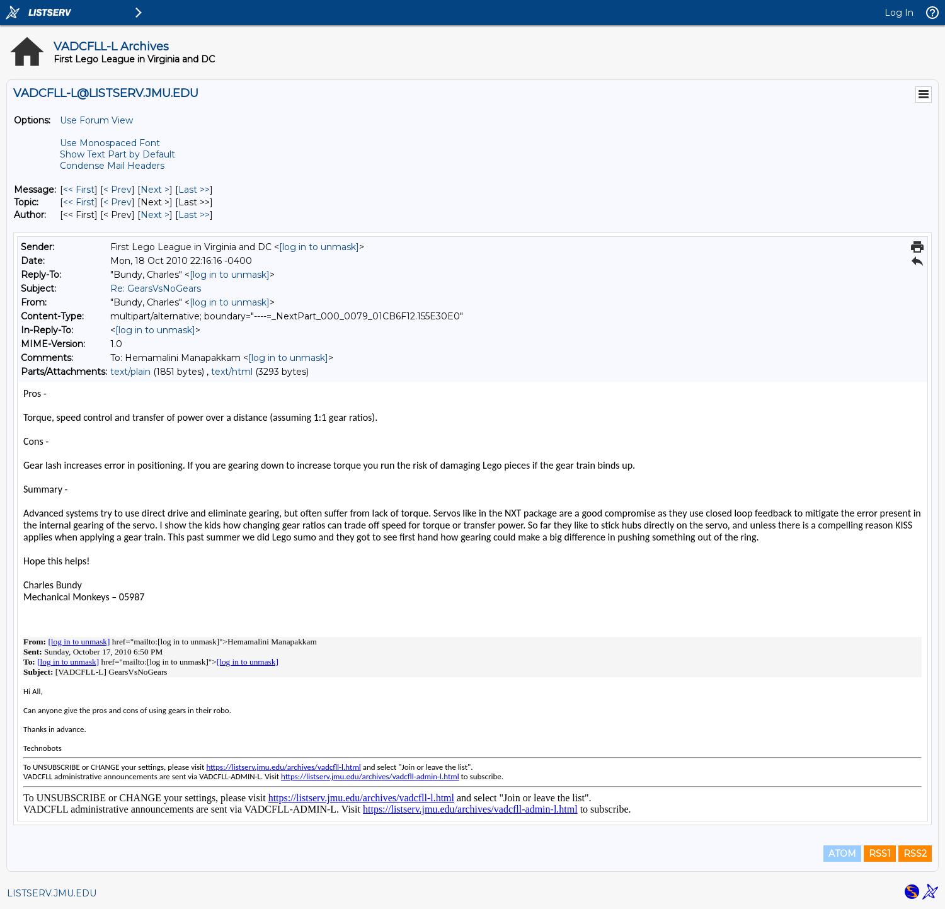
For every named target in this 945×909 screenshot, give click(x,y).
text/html (232, 371)
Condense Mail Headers (112, 165)
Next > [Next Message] (154, 189)
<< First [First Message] (78, 189)
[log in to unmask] (319, 247)
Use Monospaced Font (110, 143)
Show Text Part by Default (117, 154)
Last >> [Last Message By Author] (194, 214)
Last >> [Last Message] (194, 189)
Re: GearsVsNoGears (155, 288)
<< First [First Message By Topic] (78, 202)
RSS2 (915, 853)
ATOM (842, 853)
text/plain (130, 371)
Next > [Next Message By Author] (154, 214)
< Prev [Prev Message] (117, 189)
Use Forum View (96, 120)
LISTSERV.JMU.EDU (51, 893)
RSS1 (880, 853)
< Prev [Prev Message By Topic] (117, 202)
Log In (899, 12)
